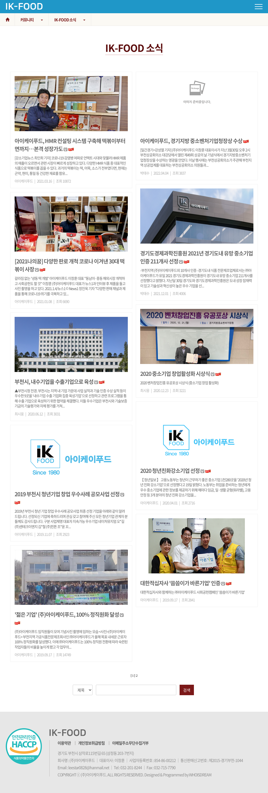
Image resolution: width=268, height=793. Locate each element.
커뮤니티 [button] (31, 19)
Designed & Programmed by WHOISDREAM (177, 774)
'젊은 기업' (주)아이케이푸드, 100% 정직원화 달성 (67, 614)
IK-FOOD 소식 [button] (69, 19)
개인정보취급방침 (91, 743)
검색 (186, 690)
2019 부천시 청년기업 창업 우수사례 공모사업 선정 (67, 494)
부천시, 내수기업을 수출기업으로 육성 (54, 381)
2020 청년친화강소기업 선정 (170, 470)
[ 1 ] (133, 676)
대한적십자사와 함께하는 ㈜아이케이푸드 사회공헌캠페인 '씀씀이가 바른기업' (192, 592)
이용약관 (64, 743)
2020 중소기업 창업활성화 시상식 (175, 373)
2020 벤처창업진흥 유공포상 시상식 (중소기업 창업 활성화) (179, 382)
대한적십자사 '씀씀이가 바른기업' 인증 (180, 583)
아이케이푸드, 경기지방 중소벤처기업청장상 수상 (191, 141)
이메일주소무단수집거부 (130, 743)
